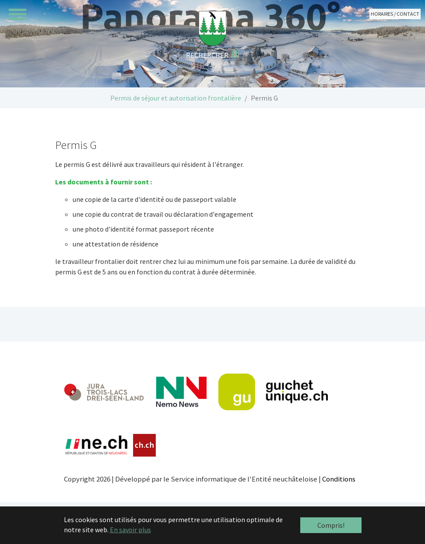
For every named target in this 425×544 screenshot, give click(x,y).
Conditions (338, 479)
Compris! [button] (330, 525)
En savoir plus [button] (130, 529)
